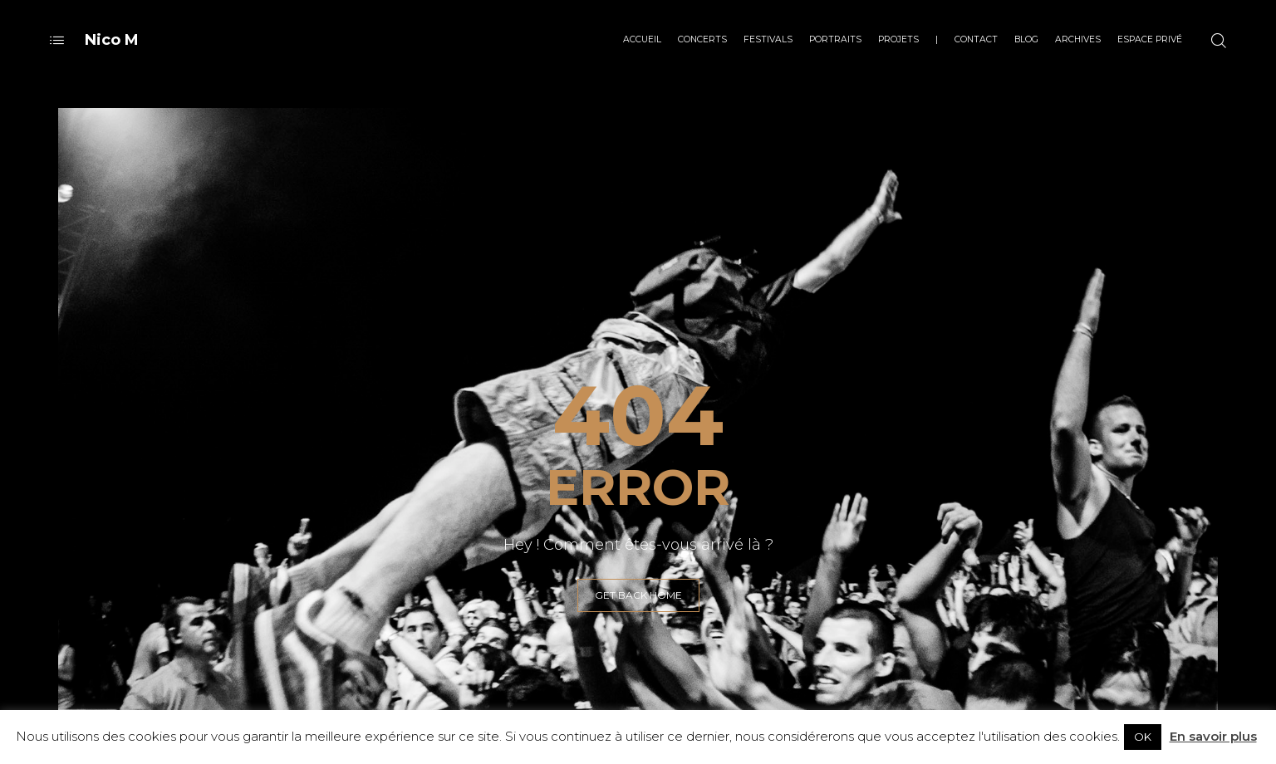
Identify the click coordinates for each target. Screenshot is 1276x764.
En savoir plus (1213, 736)
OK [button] (1142, 736)
